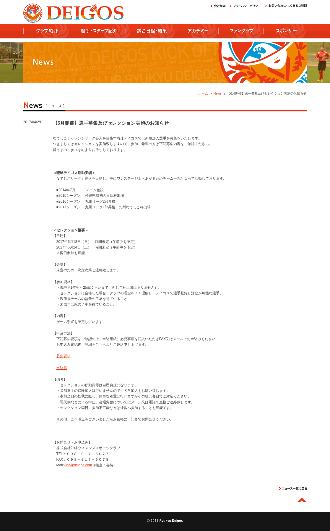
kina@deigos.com (78, 465)
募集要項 (63, 356)
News (218, 93)
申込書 (61, 368)
